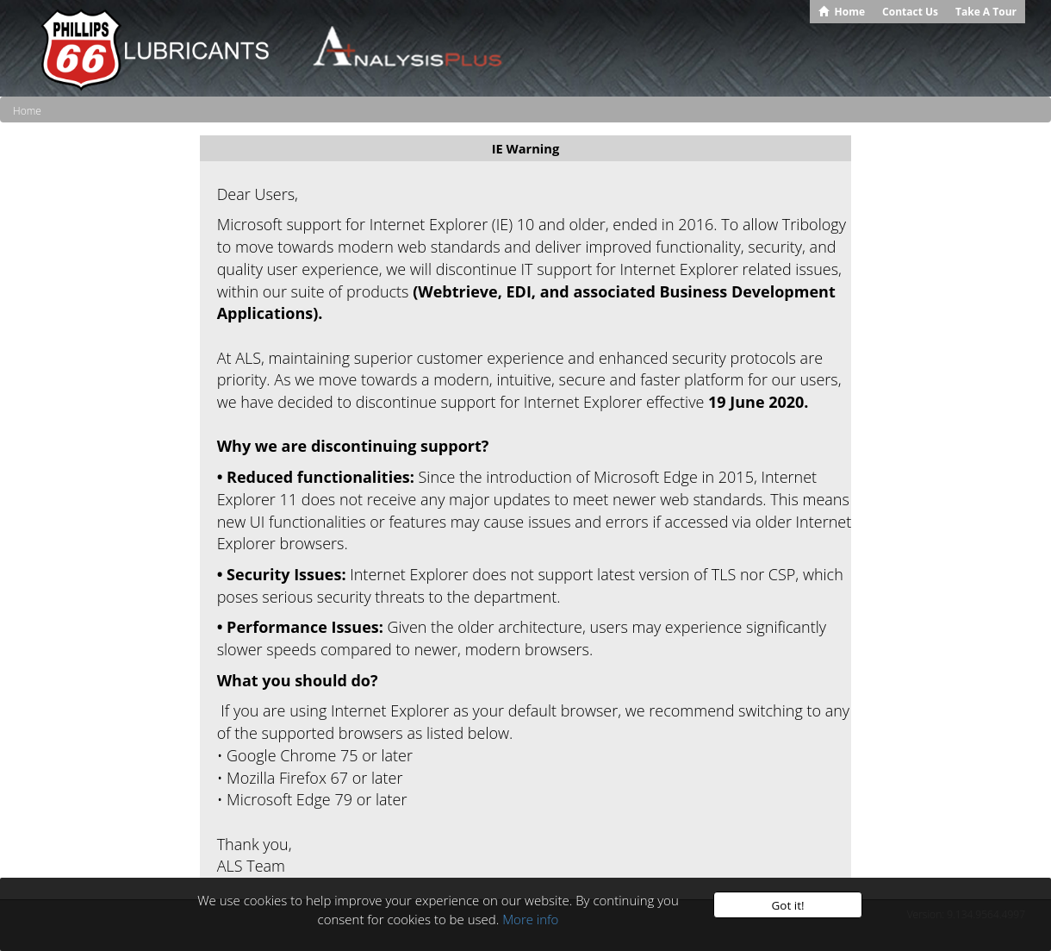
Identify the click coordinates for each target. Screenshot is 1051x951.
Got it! (787, 905)
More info (530, 919)
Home (27, 110)
